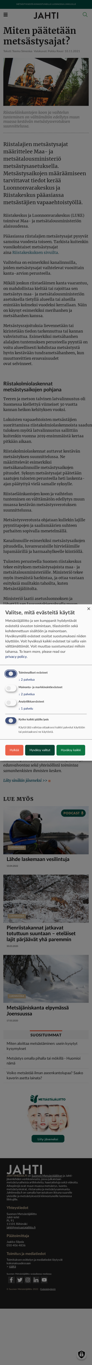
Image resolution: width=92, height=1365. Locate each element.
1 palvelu (26, 708)
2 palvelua (27, 679)
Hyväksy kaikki (71, 750)
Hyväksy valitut (40, 750)
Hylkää (14, 750)
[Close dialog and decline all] (88, 607)
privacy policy (16, 656)
